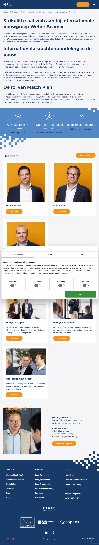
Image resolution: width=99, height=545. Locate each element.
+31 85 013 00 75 (72, 498)
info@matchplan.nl (73, 493)
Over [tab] (81, 254)
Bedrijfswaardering (43, 484)
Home (5, 12)
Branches (39, 493)
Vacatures (10, 488)
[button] (94, 4)
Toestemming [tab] (17, 254)
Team (8, 493)
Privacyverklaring (49, 539)
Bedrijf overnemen (43, 479)
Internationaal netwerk (15, 479)
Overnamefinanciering (45, 488)
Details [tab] (49, 254)
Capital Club (11, 484)
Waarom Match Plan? (15, 475)
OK (80, 294)
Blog (8, 498)
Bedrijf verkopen (42, 475)
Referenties (14, 12)
